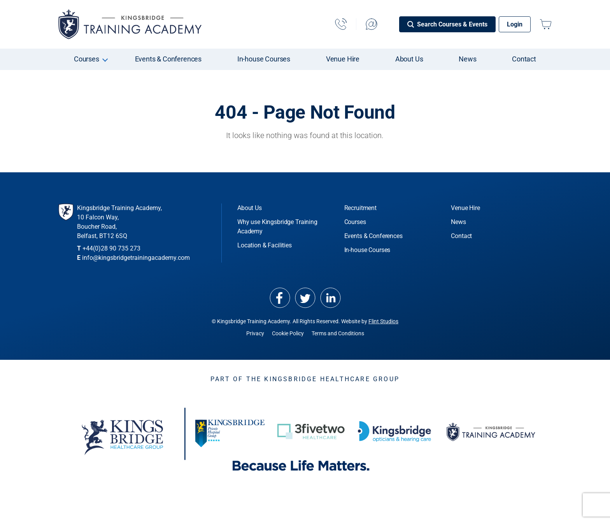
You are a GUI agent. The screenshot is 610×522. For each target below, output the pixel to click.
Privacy (255, 333)
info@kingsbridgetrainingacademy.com (136, 257)
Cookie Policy (288, 333)
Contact (524, 59)
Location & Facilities (264, 245)
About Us (409, 59)
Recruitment (360, 208)
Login (514, 24)
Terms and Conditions (338, 333)
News (467, 59)
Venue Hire (342, 59)
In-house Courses (263, 59)
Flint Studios (383, 321)
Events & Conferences (168, 59)
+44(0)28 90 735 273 (111, 248)
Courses (86, 59)
